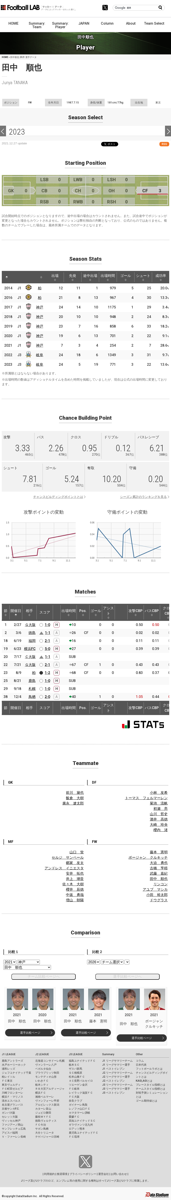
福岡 (32, 641)
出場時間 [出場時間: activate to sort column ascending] (108, 277)
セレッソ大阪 (10, 1116)
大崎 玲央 (159, 825)
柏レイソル (8, 1076)
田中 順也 (159, 879)
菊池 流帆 (159, 803)
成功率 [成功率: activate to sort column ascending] (160, 277)
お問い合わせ (119, 1174)
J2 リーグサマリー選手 (116, 1076)
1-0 (47, 625)
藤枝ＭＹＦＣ (43, 1116)
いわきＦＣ (42, 1080)
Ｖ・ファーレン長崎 (14, 1136)
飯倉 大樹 (75, 798)
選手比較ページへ (127, 976)
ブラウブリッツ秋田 (47, 1072)
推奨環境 (62, 1174)
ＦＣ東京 (7, 1080)
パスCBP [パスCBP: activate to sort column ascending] (152, 612)
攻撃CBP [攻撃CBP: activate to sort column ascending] (135, 612)
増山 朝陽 (75, 900)
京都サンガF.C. (10, 1108)
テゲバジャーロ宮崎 (47, 1136)
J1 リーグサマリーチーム (117, 1060)
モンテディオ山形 (46, 1076)
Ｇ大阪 (30, 625)
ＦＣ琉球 (74, 1136)
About (131, 23)
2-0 (47, 697)
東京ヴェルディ (11, 1084)
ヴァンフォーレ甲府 (47, 1100)
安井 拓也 (75, 873)
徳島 (32, 633)
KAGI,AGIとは (144, 1080)
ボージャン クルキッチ (148, 857)
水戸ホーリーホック (14, 1064)
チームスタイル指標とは (150, 1088)
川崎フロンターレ (12, 1092)
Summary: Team (37, 25)
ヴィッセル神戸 (11, 1120)
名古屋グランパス (12, 1104)
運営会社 (103, 1174)
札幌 (32, 689)
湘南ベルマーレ (44, 1096)
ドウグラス (159, 900)
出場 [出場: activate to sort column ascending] (55, 277)
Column (107, 23)
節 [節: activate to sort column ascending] (5, 612)
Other (139, 1054)
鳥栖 (32, 697)
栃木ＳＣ (74, 1064)
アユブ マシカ (155, 889)
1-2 (47, 673)
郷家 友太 (75, 863)
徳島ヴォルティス (46, 1120)
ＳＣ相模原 (75, 1072)
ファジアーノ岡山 (12, 1124)
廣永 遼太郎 (73, 803)
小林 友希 (159, 793)
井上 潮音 (75, 879)
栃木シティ (42, 1084)
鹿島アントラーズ (12, 1060)
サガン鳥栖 (42, 1128)
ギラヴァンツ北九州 (81, 1124)
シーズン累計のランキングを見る (143, 497)
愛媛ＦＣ (74, 1116)
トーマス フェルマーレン (146, 798)
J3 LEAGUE (76, 1054)
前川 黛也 (75, 793)
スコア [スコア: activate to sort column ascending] (44, 612)
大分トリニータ (44, 1132)
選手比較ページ (30, 1032)
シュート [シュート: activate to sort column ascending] (143, 277)
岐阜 (39, 355)
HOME (13, 23)
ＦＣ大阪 (74, 1096)
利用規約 (49, 1174)
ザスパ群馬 (75, 1068)
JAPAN (83, 23)
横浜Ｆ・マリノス (12, 1096)
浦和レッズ (8, 1068)
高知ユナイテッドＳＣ (82, 1120)
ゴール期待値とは (146, 1100)
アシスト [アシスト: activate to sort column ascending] (108, 612)
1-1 (47, 633)
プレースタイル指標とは (150, 1084)
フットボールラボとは (149, 1068)
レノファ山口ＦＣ (79, 1108)
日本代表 (141, 1064)
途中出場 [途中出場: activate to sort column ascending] (90, 277)
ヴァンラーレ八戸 (46, 1064)
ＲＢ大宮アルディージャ (50, 1088)
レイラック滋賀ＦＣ (81, 1092)
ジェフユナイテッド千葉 (16, 1072)
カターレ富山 (43, 1108)
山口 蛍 (76, 852)
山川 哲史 (159, 814)
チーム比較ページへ (44, 976)
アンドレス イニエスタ (64, 868)
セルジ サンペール (68, 857)
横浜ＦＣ (40, 1092)
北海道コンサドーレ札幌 (50, 1060)
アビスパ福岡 (10, 1132)
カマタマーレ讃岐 (79, 1112)
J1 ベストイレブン (113, 1068)
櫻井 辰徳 (75, 889)
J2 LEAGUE (42, 1054)
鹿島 (32, 681)
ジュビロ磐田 (43, 1112)
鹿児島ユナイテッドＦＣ (83, 1132)
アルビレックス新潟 (47, 1104)
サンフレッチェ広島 (14, 1128)
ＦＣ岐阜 (74, 1088)
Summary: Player (60, 25)
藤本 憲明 (159, 852)
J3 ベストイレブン (113, 1092)
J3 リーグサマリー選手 (116, 1088)
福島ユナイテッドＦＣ (82, 1060)
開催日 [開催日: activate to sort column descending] (15, 612)
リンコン (160, 884)
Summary (108, 1054)
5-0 (47, 649)
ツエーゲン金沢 (78, 1084)
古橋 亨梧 (159, 868)
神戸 (39, 307)
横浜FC (30, 649)
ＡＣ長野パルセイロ (81, 1080)
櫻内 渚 (160, 830)
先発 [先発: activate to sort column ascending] (72, 277)
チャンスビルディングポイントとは (58, 497)
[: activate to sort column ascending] (15, 277)
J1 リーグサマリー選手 (116, 1064)
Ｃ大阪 (30, 657)
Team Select (154, 23)
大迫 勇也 (159, 863)
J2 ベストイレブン (113, 1080)
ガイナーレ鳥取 (78, 1104)
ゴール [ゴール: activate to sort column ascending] (125, 277)
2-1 (47, 641)
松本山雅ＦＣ (77, 1076)
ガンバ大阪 (8, 1112)
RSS (164, 144)
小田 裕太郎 (157, 895)
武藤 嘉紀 (159, 873)
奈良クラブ (75, 1100)
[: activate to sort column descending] (7, 277)
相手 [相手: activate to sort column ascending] (29, 612)
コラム (140, 1060)
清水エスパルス (11, 1100)
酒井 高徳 (159, 819)
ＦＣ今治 (40, 1124)
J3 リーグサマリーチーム (117, 1084)
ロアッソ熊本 (77, 1128)
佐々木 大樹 (73, 884)
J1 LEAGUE (9, 1054)
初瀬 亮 (160, 809)
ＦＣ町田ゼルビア (12, 1088)
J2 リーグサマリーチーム (117, 1072)
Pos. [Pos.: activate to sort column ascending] (83, 612)
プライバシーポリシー (82, 1174)
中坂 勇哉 (75, 895)
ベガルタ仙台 (43, 1068)
